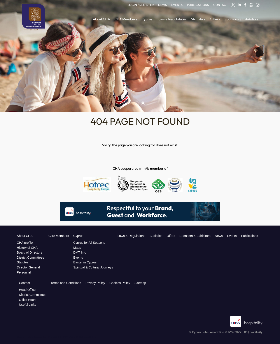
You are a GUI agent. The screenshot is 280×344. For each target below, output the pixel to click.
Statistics (156, 236)
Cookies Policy (119, 283)
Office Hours (28, 300)
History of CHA (27, 247)
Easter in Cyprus (84, 262)
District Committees (30, 257)
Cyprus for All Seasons (89, 242)
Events (78, 257)
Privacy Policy (95, 283)
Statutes (22, 262)
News (219, 236)
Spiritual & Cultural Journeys (93, 267)
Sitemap (140, 283)
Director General (28, 267)
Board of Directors (29, 252)
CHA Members (59, 236)
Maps (77, 247)
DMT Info (79, 252)
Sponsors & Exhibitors (194, 236)
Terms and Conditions (66, 283)
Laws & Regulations (131, 236)
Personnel (24, 272)
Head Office (27, 289)
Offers (170, 236)
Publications (249, 236)
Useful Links (27, 304)
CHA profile (25, 242)
